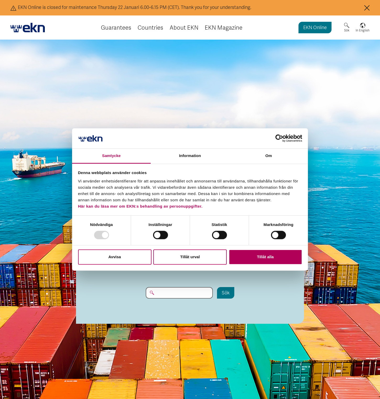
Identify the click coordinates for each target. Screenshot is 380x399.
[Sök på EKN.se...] (179, 293)
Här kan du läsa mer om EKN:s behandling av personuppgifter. (140, 206)
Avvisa (114, 257)
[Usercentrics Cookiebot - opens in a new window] (279, 138)
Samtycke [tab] (111, 155)
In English (363, 30)
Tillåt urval (190, 257)
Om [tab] (268, 155)
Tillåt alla (265, 257)
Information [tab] (190, 155)
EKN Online (315, 28)
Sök (346, 30)
